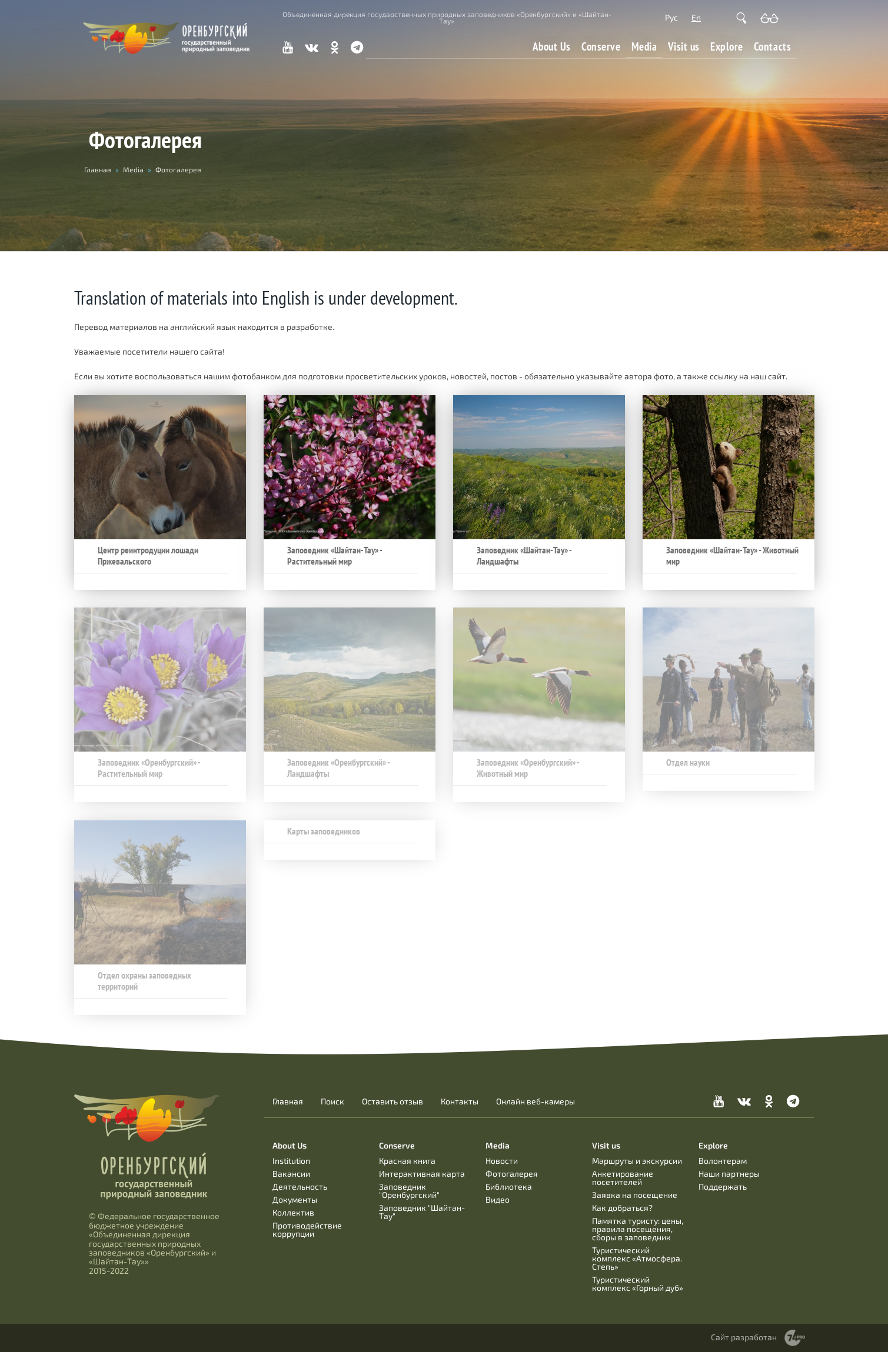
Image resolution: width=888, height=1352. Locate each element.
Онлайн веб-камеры (535, 1101)
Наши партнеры (729, 1174)
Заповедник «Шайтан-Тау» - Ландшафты (524, 556)
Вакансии (291, 1174)
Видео (497, 1199)
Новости (501, 1161)
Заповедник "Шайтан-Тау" (422, 1212)
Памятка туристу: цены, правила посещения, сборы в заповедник (637, 1229)
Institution (291, 1161)
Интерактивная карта (422, 1174)
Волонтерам (723, 1161)
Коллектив (293, 1212)
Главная (287, 1101)
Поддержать (723, 1186)
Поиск (332, 1101)
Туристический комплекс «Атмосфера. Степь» (637, 1258)
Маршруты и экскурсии (637, 1161)
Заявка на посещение (634, 1195)
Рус (671, 17)
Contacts (772, 46)
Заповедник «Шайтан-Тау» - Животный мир (732, 556)
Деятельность (299, 1186)
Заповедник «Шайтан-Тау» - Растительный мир (334, 556)
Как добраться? (622, 1208)
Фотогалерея (511, 1174)
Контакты (459, 1101)
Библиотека (508, 1186)
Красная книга (407, 1161)
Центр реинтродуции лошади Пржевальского (148, 556)
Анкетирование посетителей (622, 1178)
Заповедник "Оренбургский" (409, 1190)
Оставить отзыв (392, 1101)
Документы (294, 1199)
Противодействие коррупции (307, 1229)
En (696, 17)
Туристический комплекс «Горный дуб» (637, 1283)
